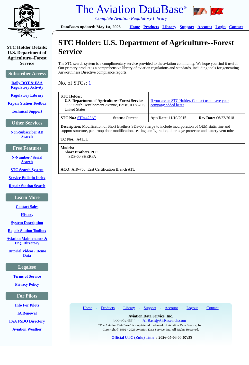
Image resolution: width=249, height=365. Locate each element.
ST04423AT (86, 118)
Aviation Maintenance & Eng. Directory (27, 241)
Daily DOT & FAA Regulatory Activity (27, 85)
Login (220, 27)
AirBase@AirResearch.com (164, 320)
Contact (236, 27)
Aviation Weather (27, 329)
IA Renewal (27, 313)
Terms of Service (27, 276)
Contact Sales (27, 207)
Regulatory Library (27, 95)
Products (151, 27)
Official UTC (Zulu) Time (132, 337)
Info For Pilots (27, 305)
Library (169, 27)
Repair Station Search (27, 186)
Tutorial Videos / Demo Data (27, 253)
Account (204, 27)
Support (187, 27)
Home (135, 27)
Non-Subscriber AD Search (27, 134)
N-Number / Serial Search (27, 159)
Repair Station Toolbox (27, 103)
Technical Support (27, 111)
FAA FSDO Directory (27, 321)
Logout (192, 308)
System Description (27, 223)
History (27, 215)
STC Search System (27, 170)
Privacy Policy (27, 284)
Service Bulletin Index (27, 178)
